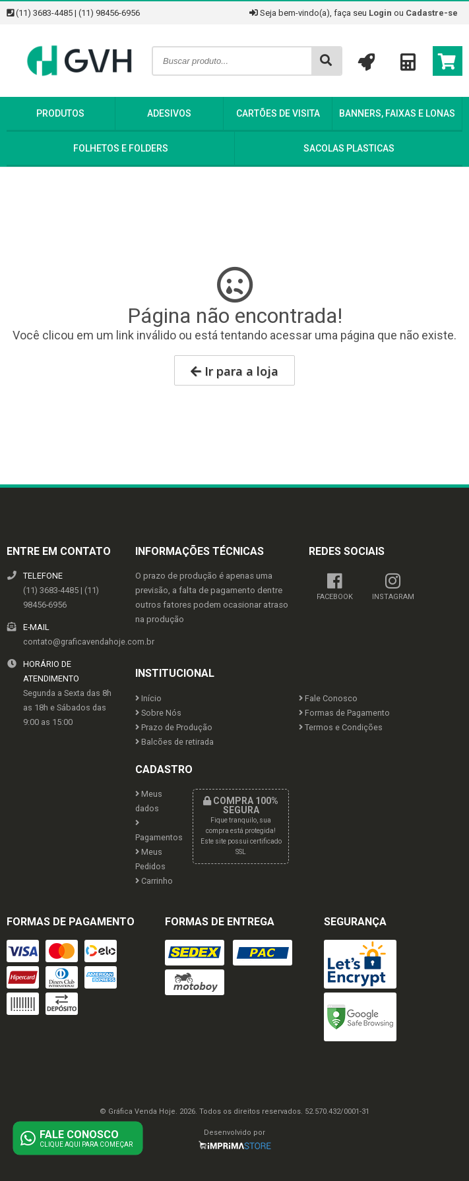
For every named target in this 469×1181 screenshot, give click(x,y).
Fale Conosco (328, 698)
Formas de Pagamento (344, 713)
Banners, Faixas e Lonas (397, 113)
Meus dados (148, 801)
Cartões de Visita (278, 113)
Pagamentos (154, 830)
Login (380, 13)
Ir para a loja (234, 371)
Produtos (60, 113)
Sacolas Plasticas (348, 148)
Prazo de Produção (173, 727)
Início (148, 698)
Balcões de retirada (174, 742)
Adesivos (169, 113)
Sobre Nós (158, 713)
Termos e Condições (341, 727)
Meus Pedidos (150, 859)
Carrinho (154, 881)
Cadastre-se (432, 13)
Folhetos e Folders (120, 148)
